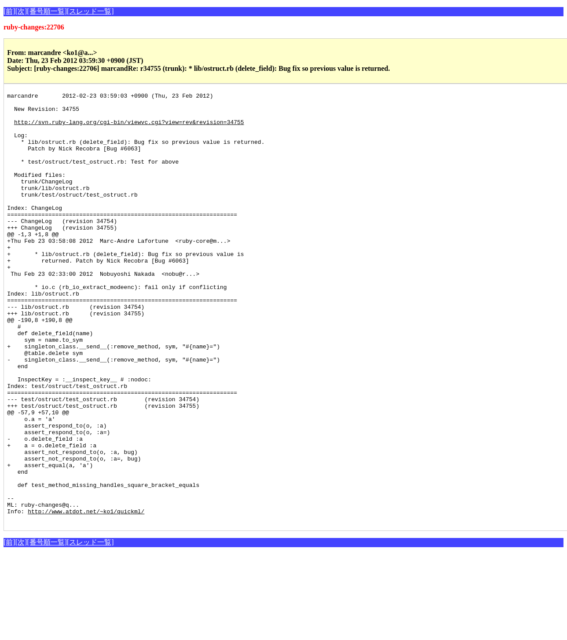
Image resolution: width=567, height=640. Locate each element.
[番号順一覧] (47, 11)
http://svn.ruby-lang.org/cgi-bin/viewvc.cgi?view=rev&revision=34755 (129, 128)
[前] (9, 11)
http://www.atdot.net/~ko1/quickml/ (86, 596)
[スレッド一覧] (90, 11)
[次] (21, 11)
